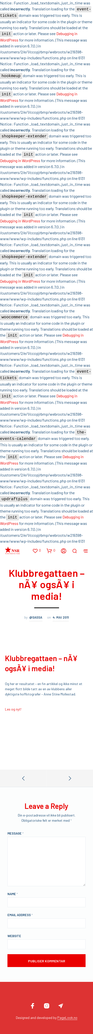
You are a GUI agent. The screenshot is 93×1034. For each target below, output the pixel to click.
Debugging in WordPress (20, 160)
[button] (36, 550)
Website (14, 936)
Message (15, 833)
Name (12, 894)
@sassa (35, 617)
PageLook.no (67, 1018)
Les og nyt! (13, 709)
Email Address (20, 915)
